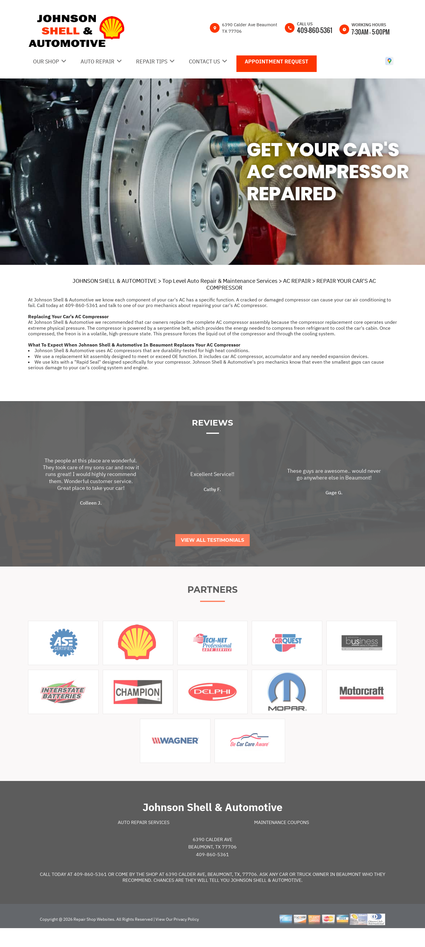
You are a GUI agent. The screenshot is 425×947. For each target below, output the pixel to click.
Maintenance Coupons (281, 841)
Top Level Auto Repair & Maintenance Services (219, 280)
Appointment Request (276, 61)
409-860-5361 (314, 30)
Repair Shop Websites (93, 937)
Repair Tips (151, 61)
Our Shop (46, 61)
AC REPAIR (297, 280)
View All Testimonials (212, 558)
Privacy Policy (186, 937)
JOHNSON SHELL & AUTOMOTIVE (115, 280)
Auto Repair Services (143, 841)
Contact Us (204, 61)
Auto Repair (98, 61)
